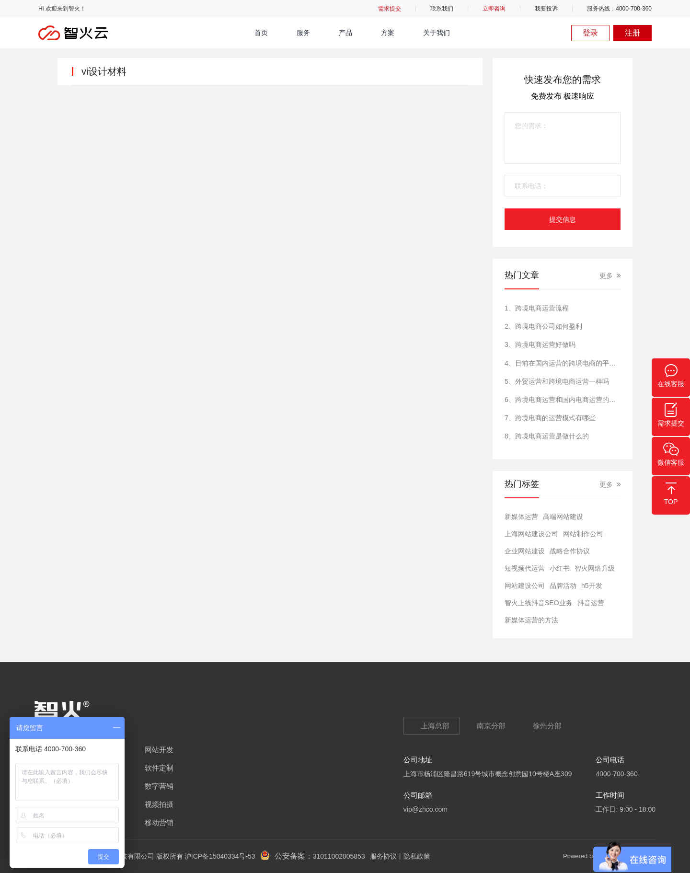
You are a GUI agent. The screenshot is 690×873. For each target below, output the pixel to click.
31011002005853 (339, 856)
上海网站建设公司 (531, 534)
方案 (387, 32)
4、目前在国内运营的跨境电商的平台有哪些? (563, 363)
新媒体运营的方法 (531, 620)
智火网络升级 (595, 568)
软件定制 (159, 768)
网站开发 (159, 750)
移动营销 (159, 822)
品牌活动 (563, 585)
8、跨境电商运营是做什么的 (547, 436)
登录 (590, 33)
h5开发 (591, 585)
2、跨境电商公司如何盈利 (543, 326)
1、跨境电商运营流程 (537, 308)
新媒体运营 (521, 516)
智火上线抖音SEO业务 (539, 603)
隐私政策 (416, 856)
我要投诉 (546, 8)
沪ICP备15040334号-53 (219, 856)
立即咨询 (494, 8)
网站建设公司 (525, 585)
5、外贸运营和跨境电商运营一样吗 (557, 381)
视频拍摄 (159, 804)
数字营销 (159, 786)
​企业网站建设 (525, 551)
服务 (303, 32)
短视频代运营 (525, 568)
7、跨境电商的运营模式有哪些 (550, 418)
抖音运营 (590, 603)
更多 (606, 275)
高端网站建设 (563, 516)
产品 (345, 32)
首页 (261, 32)
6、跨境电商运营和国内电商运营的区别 (563, 399)
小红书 (560, 568)
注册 (632, 33)
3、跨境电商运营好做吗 (540, 344)
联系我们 (441, 8)
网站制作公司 (583, 534)
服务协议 (383, 856)
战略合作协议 (570, 551)
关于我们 (436, 32)
